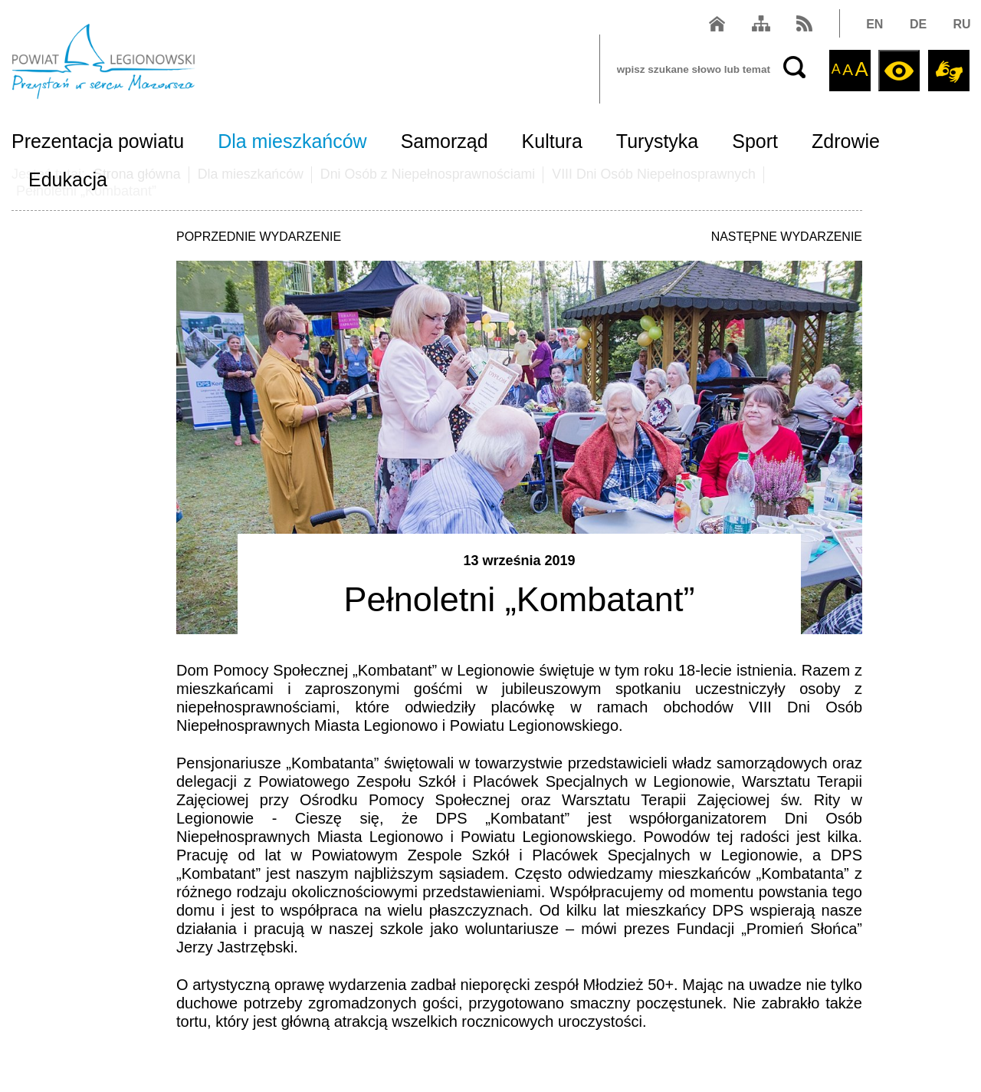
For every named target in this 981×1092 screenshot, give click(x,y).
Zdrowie (846, 142)
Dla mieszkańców (292, 142)
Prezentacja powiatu (97, 142)
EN (873, 25)
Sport (755, 142)
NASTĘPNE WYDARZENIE (786, 236)
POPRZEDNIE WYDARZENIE (258, 236)
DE (916, 25)
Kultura (552, 142)
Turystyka (657, 142)
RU (961, 25)
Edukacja (67, 181)
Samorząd (444, 142)
